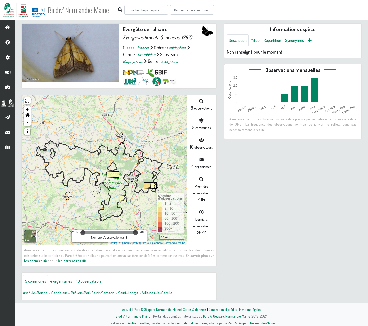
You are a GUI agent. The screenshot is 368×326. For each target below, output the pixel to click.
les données (36, 260)
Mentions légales (252, 309)
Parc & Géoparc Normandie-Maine (156, 309)
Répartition (276, 40)
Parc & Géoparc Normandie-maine (164, 242)
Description (239, 40)
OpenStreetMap (132, 242)
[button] (27, 116)
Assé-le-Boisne (36, 293)
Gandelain (62, 293)
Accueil (124, 309)
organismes (64, 281)
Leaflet (113, 242)
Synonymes (300, 40)
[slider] (82, 232)
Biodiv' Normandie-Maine (82, 10)
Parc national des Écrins (190, 323)
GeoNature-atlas (136, 323)
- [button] (27, 123)
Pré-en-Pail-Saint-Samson (98, 293)
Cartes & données (194, 309)
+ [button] (27, 110)
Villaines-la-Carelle (167, 293)
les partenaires (74, 260)
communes (36, 281)
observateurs (95, 281)
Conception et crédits (223, 309)
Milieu (258, 40)
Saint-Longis (136, 293)
